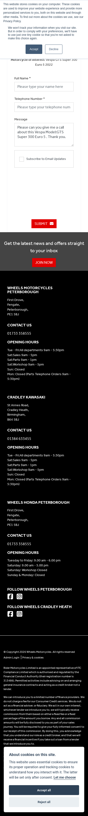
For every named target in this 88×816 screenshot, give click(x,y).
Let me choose (65, 777)
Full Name (22, 78)
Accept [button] (34, 49)
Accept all (44, 790)
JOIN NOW (44, 262)
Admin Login (11, 657)
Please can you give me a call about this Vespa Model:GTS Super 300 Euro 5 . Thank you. (44, 134)
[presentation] (50, 191)
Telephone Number (29, 99)
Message (20, 119)
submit (44, 223)
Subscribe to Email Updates (42, 159)
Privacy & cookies (33, 657)
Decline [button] (53, 49)
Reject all (44, 802)
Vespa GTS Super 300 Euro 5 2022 (44, 62)
